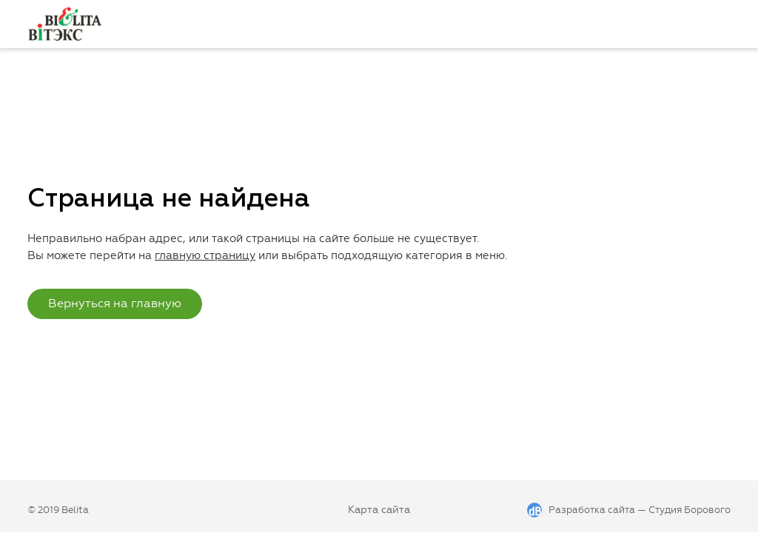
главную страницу (205, 255)
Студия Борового (689, 509)
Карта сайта (379, 509)
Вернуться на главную (114, 303)
